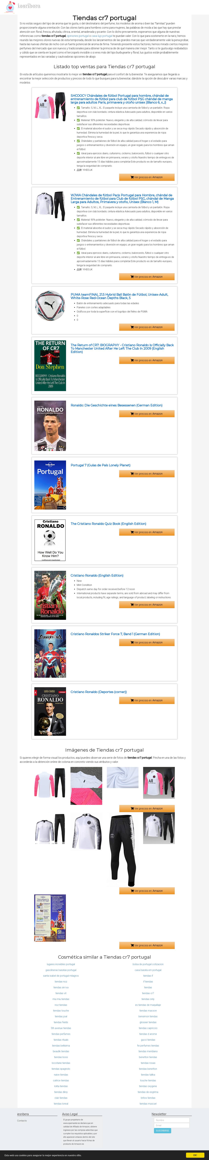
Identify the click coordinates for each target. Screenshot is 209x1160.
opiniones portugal (78, 35)
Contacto (22, 1120)
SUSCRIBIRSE (162, 1130)
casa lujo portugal (101, 35)
